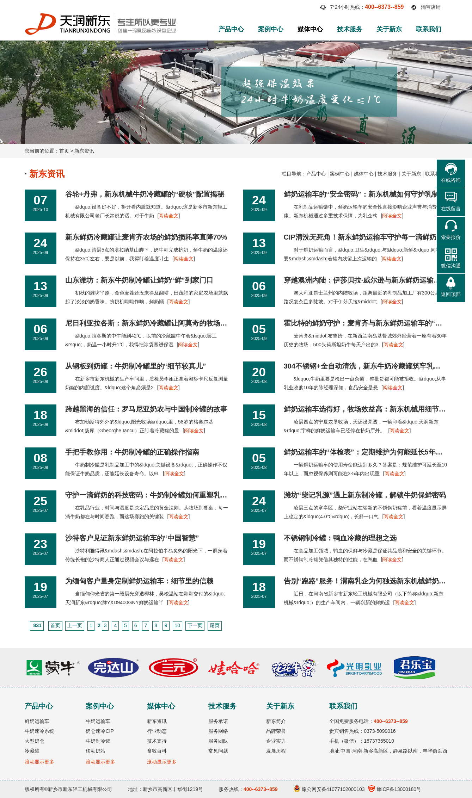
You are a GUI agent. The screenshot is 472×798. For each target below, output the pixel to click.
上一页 (74, 625)
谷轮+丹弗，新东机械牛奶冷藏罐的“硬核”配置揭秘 (145, 194)
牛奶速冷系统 (39, 731)
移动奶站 (95, 751)
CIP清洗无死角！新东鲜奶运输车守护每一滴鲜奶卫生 (367, 237)
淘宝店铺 (431, 7)
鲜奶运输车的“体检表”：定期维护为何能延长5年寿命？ (370, 452)
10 (177, 625)
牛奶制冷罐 (98, 741)
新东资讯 (84, 151)
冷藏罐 (32, 751)
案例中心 (270, 29)
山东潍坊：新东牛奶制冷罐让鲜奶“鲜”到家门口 (139, 280)
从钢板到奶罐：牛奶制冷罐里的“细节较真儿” (135, 366)
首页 (64, 151)
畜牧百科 (157, 751)
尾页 (215, 625)
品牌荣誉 (276, 731)
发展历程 (276, 751)
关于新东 (389, 29)
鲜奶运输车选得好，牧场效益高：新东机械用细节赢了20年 (376, 409)
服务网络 (218, 731)
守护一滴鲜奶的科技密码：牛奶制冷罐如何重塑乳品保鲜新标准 (164, 495)
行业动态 (157, 731)
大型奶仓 (34, 741)
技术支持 (157, 741)
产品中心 (231, 29)
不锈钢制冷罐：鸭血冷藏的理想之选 (340, 538)
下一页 (195, 625)
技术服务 (349, 29)
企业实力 (276, 741)
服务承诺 (218, 721)
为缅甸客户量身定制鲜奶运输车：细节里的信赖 (139, 581)
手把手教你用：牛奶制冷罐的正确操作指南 (132, 452)
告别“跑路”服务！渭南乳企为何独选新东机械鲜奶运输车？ (375, 581)
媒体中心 (310, 29)
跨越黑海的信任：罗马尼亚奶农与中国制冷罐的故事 (146, 409)
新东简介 (276, 721)
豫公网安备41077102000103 (329, 789)
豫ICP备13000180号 (395, 789)
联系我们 (428, 29)
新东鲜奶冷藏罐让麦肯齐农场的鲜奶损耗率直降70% (146, 237)
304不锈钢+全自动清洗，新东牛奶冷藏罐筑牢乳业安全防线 (376, 366)
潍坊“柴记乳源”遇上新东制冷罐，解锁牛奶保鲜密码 (365, 495)
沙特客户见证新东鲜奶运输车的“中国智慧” (132, 538)
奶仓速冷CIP (100, 731)
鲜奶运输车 (37, 721)
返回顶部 (451, 294)
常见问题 (218, 751)
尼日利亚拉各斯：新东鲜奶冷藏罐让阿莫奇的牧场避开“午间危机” (167, 323)
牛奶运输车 (98, 721)
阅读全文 (168, 215)
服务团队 (218, 741)
